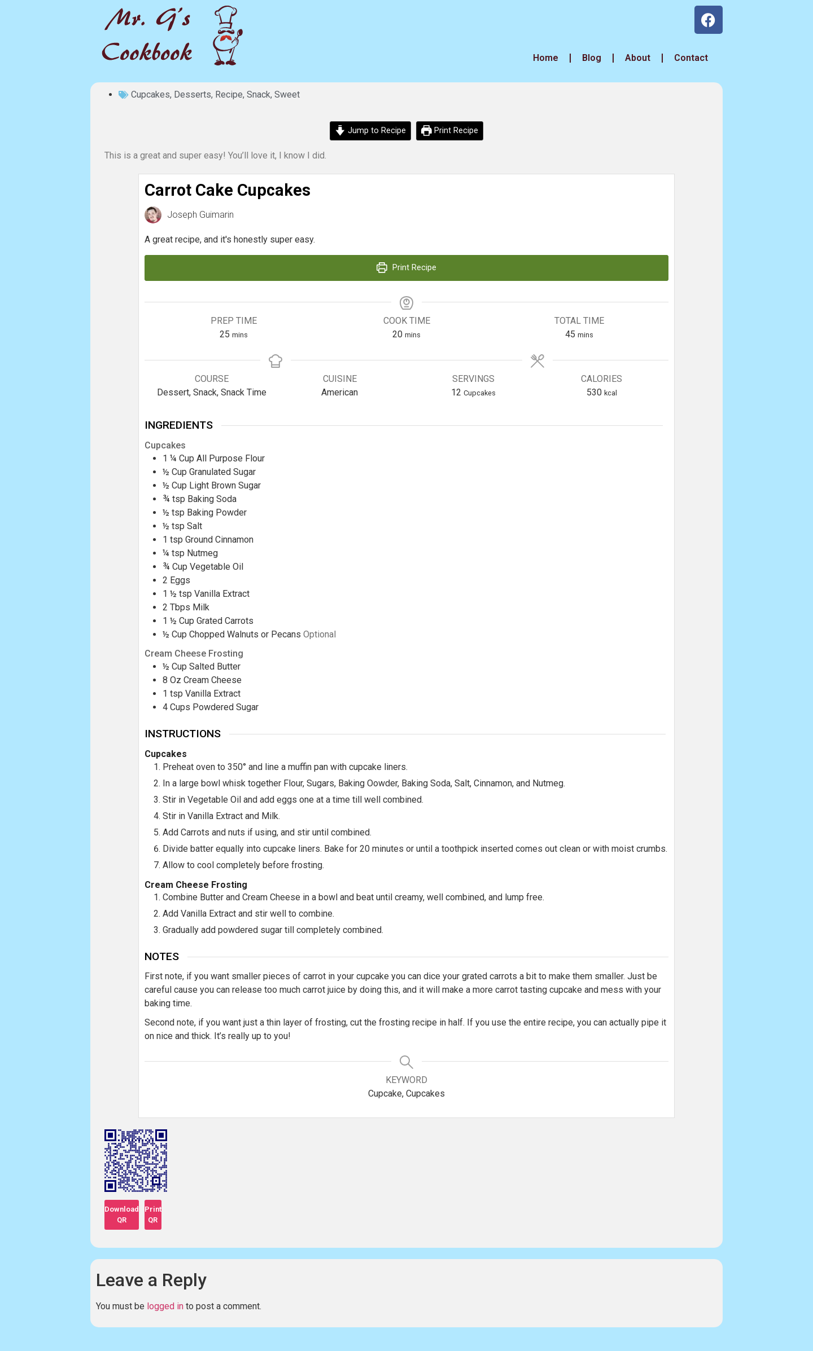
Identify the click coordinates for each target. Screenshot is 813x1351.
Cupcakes (150, 94)
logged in (165, 1306)
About (637, 57)
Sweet (287, 94)
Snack (258, 94)
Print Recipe (449, 130)
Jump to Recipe (370, 130)
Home (544, 57)
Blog (591, 57)
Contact (691, 57)
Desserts (192, 94)
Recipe (229, 94)
